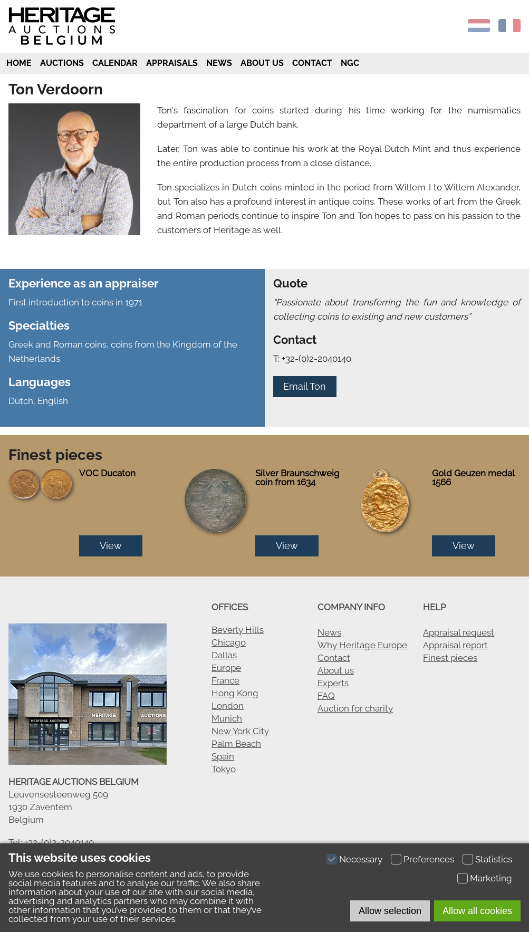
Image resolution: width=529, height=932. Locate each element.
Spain (222, 756)
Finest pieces (450, 657)
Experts (333, 683)
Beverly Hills (237, 629)
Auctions (62, 63)
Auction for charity (355, 708)
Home (18, 63)
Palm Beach (236, 743)
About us (262, 63)
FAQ (326, 695)
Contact (312, 63)
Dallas (224, 655)
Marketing (491, 878)
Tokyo (223, 769)
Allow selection (390, 911)
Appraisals (172, 63)
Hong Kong (234, 693)
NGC (350, 63)
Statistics (493, 859)
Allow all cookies (477, 911)
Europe (226, 667)
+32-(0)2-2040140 (59, 842)
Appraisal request (458, 632)
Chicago (228, 642)
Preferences (428, 859)
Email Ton (304, 386)
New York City (240, 731)
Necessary (360, 859)
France (225, 680)
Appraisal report (455, 645)
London (227, 705)
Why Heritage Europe (362, 645)
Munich (226, 718)
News (219, 63)
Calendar (115, 63)
